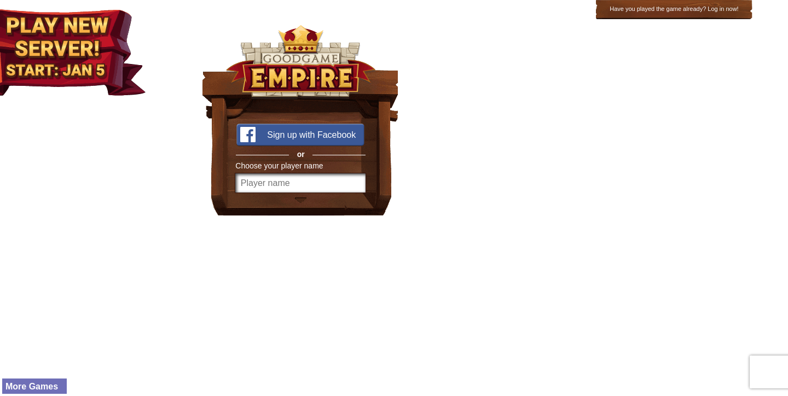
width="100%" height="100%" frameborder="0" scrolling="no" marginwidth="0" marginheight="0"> (394, 198)
